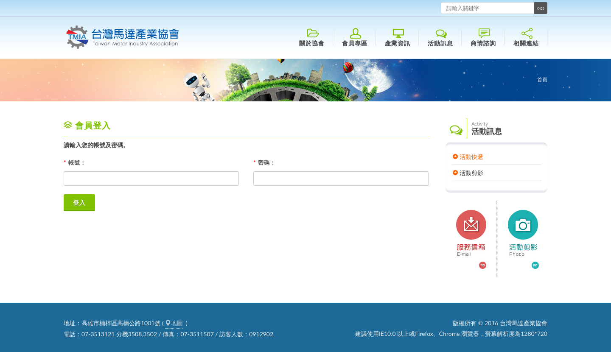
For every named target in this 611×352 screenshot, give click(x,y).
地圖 (174, 323)
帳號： (75, 162)
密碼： (264, 162)
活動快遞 (471, 156)
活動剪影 (471, 172)
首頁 (542, 79)
